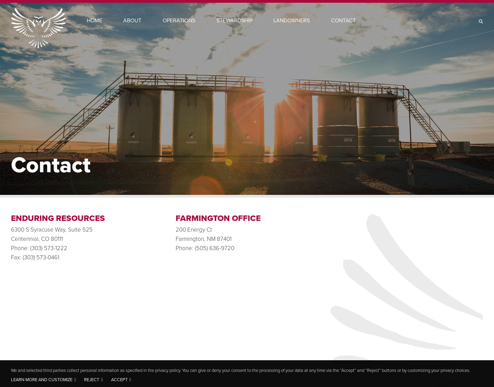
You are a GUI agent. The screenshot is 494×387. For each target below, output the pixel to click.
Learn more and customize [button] (41, 379)
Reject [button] (91, 379)
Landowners (291, 20)
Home (94, 20)
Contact (343, 20)
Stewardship (234, 20)
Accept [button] (119, 379)
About (132, 20)
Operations (179, 20)
